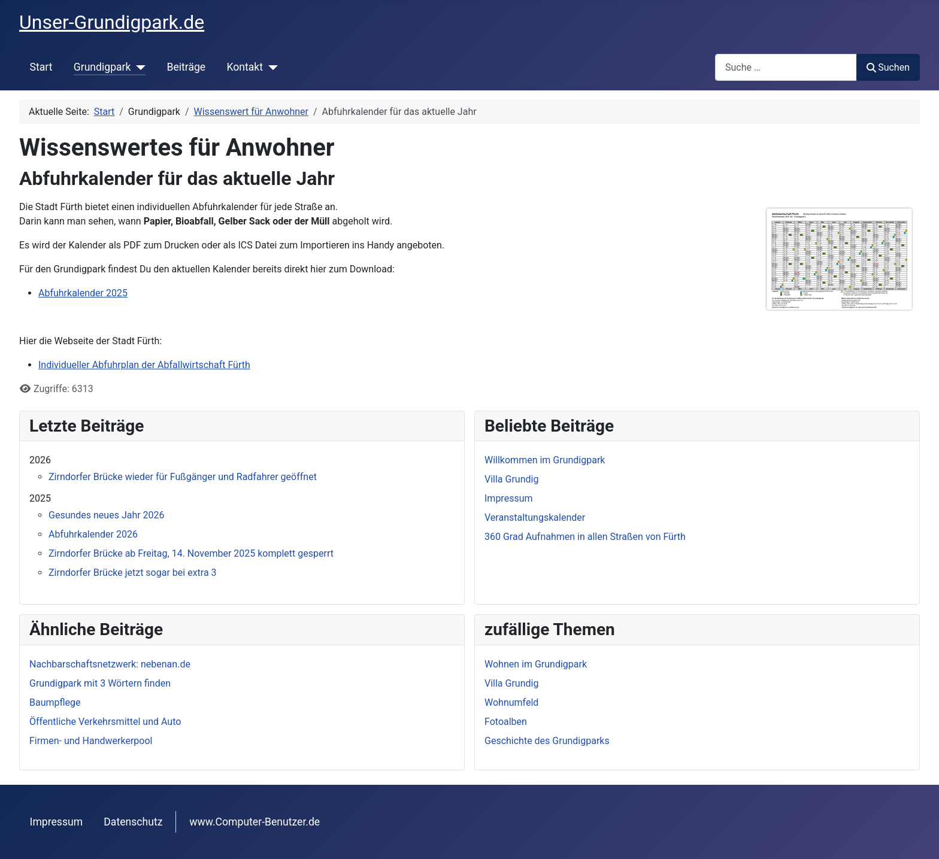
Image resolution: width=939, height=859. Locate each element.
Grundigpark (102, 67)
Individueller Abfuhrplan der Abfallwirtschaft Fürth (144, 365)
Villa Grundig (511, 683)
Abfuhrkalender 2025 (83, 293)
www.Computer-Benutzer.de (254, 822)
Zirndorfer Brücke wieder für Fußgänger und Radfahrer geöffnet (183, 476)
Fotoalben (505, 721)
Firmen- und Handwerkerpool (90, 740)
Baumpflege (55, 702)
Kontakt (244, 67)
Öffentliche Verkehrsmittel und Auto (105, 721)
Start (41, 67)
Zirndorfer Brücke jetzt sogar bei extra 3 (133, 572)
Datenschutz (133, 822)
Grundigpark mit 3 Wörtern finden (100, 683)
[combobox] (786, 67)
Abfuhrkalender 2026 (93, 534)
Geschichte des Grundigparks (547, 740)
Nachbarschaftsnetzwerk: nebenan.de (109, 664)
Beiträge (185, 67)
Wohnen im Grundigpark (535, 664)
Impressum (56, 822)
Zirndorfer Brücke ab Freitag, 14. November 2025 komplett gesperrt (191, 553)
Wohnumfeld (511, 702)
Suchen (888, 67)
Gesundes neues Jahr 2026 (107, 515)
